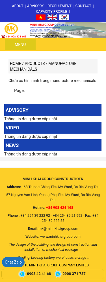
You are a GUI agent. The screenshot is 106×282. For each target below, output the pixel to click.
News (12, 145)
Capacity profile (51, 11)
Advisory (35, 6)
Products (35, 63)
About (17, 6)
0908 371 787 (74, 274)
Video (12, 128)
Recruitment (60, 6)
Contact (83, 6)
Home (15, 63)
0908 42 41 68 (39, 274)
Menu (20, 44)
